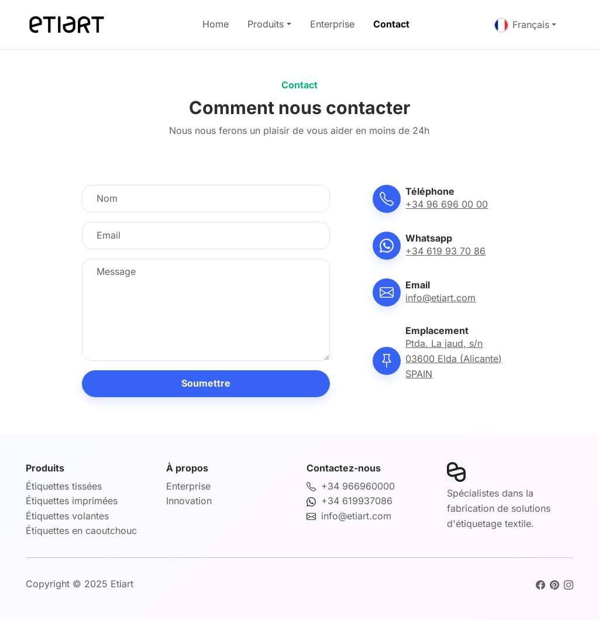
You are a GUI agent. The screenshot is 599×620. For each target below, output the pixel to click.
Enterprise (332, 24)
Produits (265, 24)
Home (215, 24)
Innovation (189, 501)
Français (522, 24)
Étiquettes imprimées (72, 501)
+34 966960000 (358, 486)
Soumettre (205, 383)
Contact (391, 24)
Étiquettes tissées (64, 486)
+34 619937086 (357, 501)
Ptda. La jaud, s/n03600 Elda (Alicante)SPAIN (453, 358)
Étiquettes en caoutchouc (81, 530)
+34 (445, 251)
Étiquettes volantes (67, 516)
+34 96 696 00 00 (446, 204)
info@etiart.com (440, 298)
